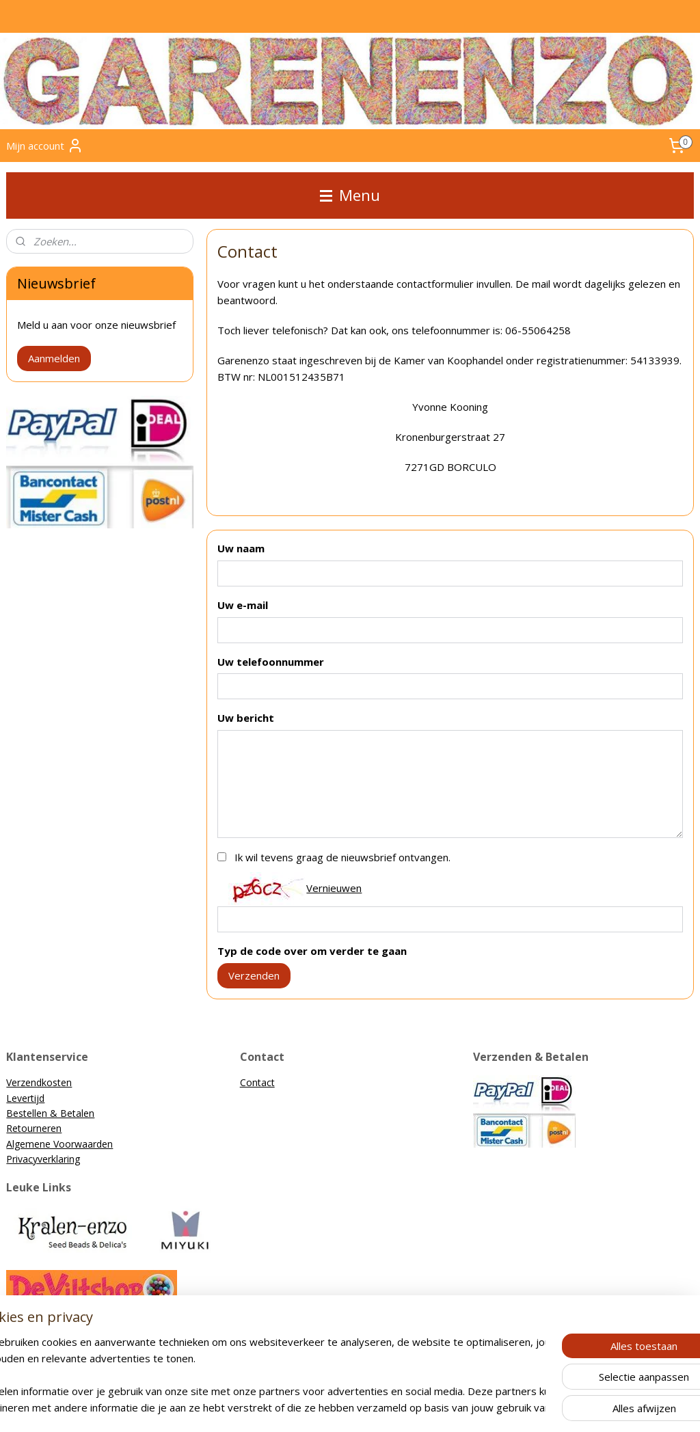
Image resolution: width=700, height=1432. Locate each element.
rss (322, 1407)
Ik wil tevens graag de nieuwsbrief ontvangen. (342, 858)
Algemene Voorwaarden (59, 1143)
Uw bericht (245, 718)
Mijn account (44, 145)
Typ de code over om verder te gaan (312, 951)
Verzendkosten (39, 1082)
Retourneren (34, 1128)
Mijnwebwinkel (493, 1407)
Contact (257, 1082)
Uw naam (241, 549)
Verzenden (254, 975)
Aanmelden (54, 358)
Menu (350, 195)
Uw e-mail (242, 605)
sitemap (293, 1407)
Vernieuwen (334, 888)
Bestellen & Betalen (50, 1113)
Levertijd (25, 1098)
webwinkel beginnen (374, 1407)
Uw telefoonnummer (270, 661)
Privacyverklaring (43, 1158)
